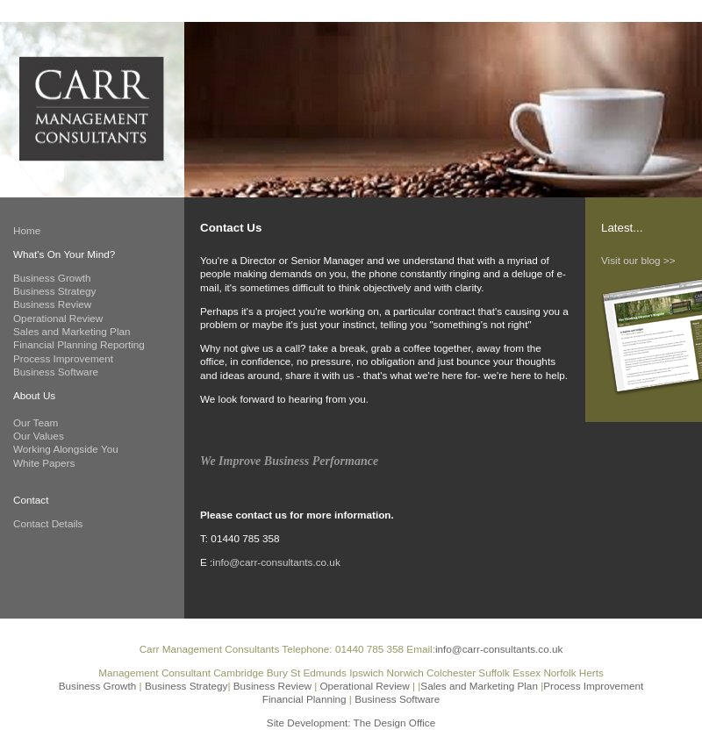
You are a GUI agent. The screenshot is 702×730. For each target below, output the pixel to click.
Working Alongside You (65, 448)
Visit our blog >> (638, 260)
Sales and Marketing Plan (72, 331)
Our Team (35, 422)
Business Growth (52, 277)
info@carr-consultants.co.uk (276, 562)
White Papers (44, 463)
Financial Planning (305, 699)
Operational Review (58, 318)
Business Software (55, 371)
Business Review (52, 304)
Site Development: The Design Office (351, 722)
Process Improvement (63, 358)
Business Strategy (54, 291)
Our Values (38, 435)
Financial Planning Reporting (79, 344)
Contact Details (47, 523)
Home (26, 230)
